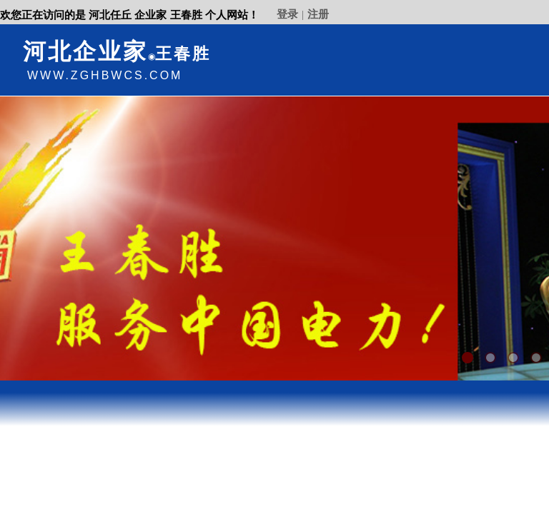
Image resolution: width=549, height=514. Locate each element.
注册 (318, 14)
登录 (287, 14)
